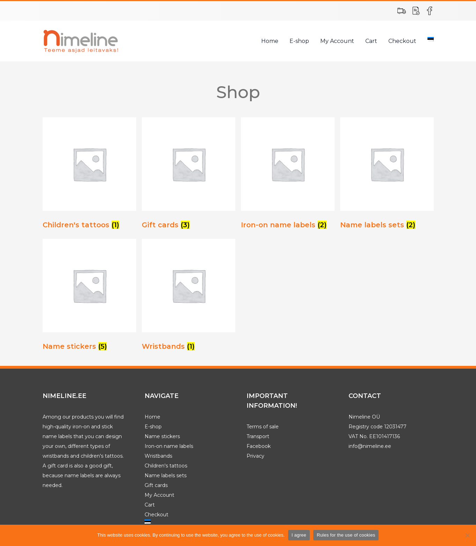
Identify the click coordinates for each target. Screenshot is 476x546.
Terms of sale (263, 426)
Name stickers (162, 436)
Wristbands (158, 456)
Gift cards (156, 485)
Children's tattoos (166, 466)
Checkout (402, 41)
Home (269, 41)
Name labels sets (165, 475)
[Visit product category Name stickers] (89, 297)
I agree (299, 535)
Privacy (255, 456)
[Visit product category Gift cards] (188, 175)
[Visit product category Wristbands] (188, 297)
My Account (337, 41)
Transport (258, 436)
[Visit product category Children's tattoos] (89, 175)
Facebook (259, 446)
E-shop (299, 41)
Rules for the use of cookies (346, 535)
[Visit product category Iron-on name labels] (288, 175)
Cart (371, 41)
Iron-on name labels (169, 446)
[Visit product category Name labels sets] (387, 175)
